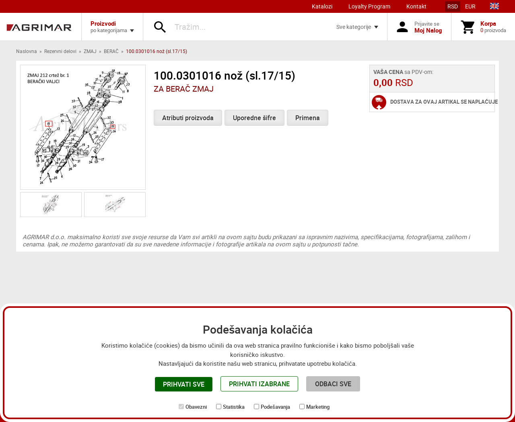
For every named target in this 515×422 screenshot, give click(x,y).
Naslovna (26, 51)
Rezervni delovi (60, 51)
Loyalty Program (369, 6)
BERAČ (111, 51)
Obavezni (196, 407)
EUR (470, 6)
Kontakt (416, 6)
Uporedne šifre (254, 117)
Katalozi (322, 6)
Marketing (318, 407)
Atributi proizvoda (188, 117)
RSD (452, 6)
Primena (307, 117)
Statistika (234, 407)
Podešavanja (275, 407)
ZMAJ (90, 51)
